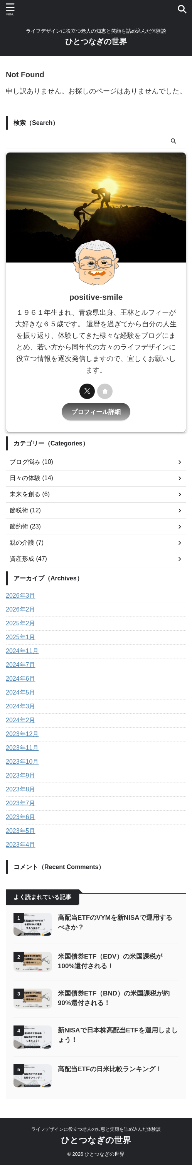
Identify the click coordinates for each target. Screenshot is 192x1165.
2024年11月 (22, 651)
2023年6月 (20, 817)
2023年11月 (22, 748)
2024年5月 (20, 692)
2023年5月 (20, 831)
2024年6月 (20, 678)
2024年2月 (20, 720)
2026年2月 (20, 609)
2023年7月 (20, 803)
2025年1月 (20, 637)
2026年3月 (20, 595)
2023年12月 (22, 734)
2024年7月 (20, 664)
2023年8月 (20, 789)
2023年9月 (20, 775)
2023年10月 (22, 761)
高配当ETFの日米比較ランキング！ (110, 1069)
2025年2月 (20, 623)
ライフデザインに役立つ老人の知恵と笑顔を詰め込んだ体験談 (96, 1129)
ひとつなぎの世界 (96, 41)
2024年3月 (20, 706)
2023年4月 (20, 844)
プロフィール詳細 (96, 411)
